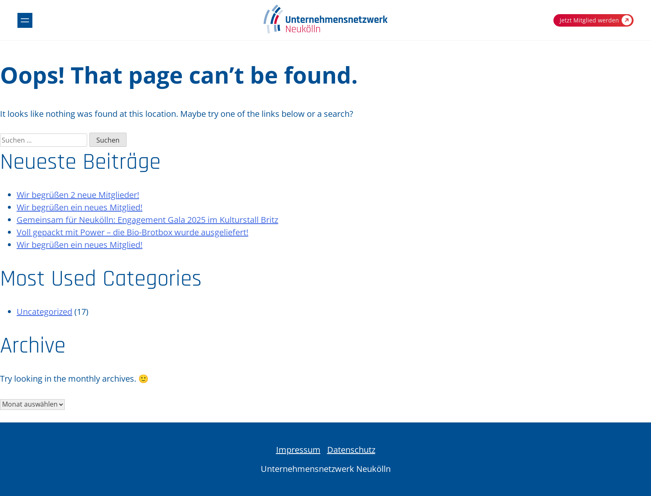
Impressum (298, 449)
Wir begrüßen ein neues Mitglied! (79, 207)
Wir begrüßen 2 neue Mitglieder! (78, 194)
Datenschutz (351, 449)
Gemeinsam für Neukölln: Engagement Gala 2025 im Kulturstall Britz (147, 219)
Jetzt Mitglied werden (596, 20)
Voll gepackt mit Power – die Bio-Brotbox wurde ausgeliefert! (132, 232)
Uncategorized (44, 311)
